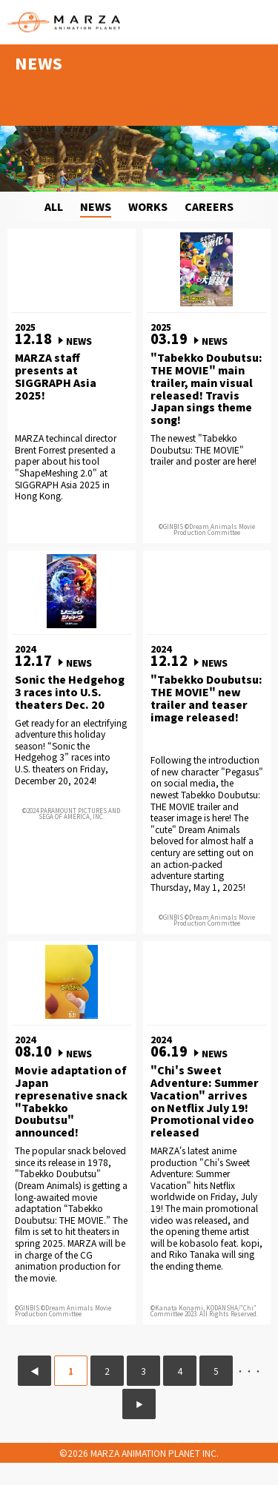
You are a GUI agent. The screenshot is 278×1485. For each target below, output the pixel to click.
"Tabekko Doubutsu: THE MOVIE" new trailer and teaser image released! (206, 698)
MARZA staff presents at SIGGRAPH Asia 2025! (55, 376)
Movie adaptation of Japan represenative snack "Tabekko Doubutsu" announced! (71, 1101)
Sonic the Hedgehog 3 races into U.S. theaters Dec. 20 (70, 691)
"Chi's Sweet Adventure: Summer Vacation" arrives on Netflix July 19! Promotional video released (204, 1101)
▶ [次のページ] (139, 1404)
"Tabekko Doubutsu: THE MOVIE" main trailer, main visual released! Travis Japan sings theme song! (206, 388)
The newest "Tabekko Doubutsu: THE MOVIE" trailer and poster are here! (203, 449)
